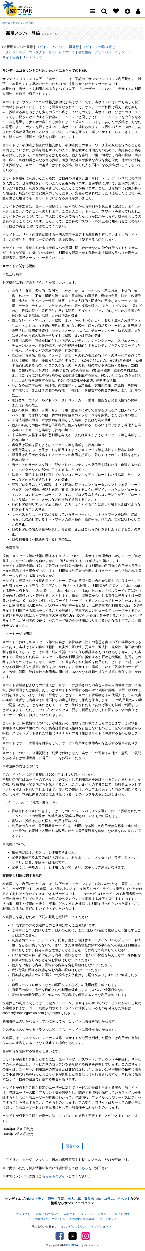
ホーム (6, 22)
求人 (71, 1199)
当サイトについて (61, 52)
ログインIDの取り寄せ (98, 47)
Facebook (59, 1235)
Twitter (72, 1235)
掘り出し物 (92, 1199)
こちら (83, 1168)
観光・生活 (56, 1199)
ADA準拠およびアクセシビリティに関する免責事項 (61, 1218)
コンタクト (37, 52)
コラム (109, 1199)
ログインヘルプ (14, 52)
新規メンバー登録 (23, 22)
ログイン (42, 47)
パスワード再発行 (65, 47)
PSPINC (71, 1244)
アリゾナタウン (101, 1226)
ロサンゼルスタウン (73, 1226)
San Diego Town (23, 13)
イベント (123, 1199)
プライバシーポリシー (111, 52)
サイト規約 (10, 57)
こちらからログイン (53, 1176)
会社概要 (84, 52)
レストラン (36, 1199)
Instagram (85, 1235)
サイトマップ (32, 57)
